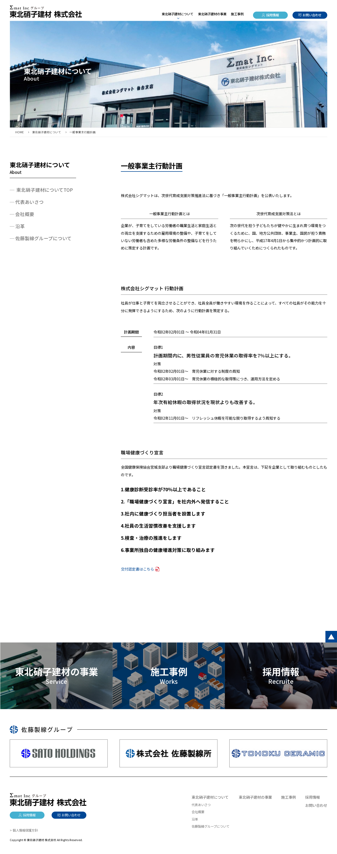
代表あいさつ (29, 202)
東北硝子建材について (210, 797)
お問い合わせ (312, 15)
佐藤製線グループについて (43, 238)
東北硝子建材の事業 (212, 14)
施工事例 (237, 14)
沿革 (20, 226)
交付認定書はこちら (137, 569)
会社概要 (24, 214)
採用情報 (272, 15)
